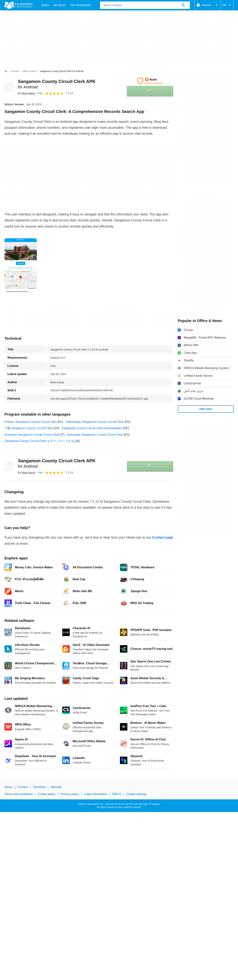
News (45, 5)
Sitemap (56, 787)
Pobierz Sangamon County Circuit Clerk (30, 421)
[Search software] (183, 5)
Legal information (95, 794)
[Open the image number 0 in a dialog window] (20, 267)
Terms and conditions (18, 794)
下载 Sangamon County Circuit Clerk (28, 428)
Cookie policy (46, 794)
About (8, 787)
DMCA (116, 794)
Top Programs (80, 5)
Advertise (39, 787)
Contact (22, 787)
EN (227, 5)
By (26, 93)
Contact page (162, 537)
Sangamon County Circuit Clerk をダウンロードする (39, 441)
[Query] (145, 5)
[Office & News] (29, 71)
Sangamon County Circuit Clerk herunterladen (92, 428)
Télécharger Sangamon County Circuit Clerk (94, 421)
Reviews (60, 5)
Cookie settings (136, 794)
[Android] (15, 71)
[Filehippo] (18, 5)
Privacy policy (70, 794)
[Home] (5, 71)
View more (205, 408)
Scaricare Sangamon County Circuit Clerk (32, 434)
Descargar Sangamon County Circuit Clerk (95, 434)
